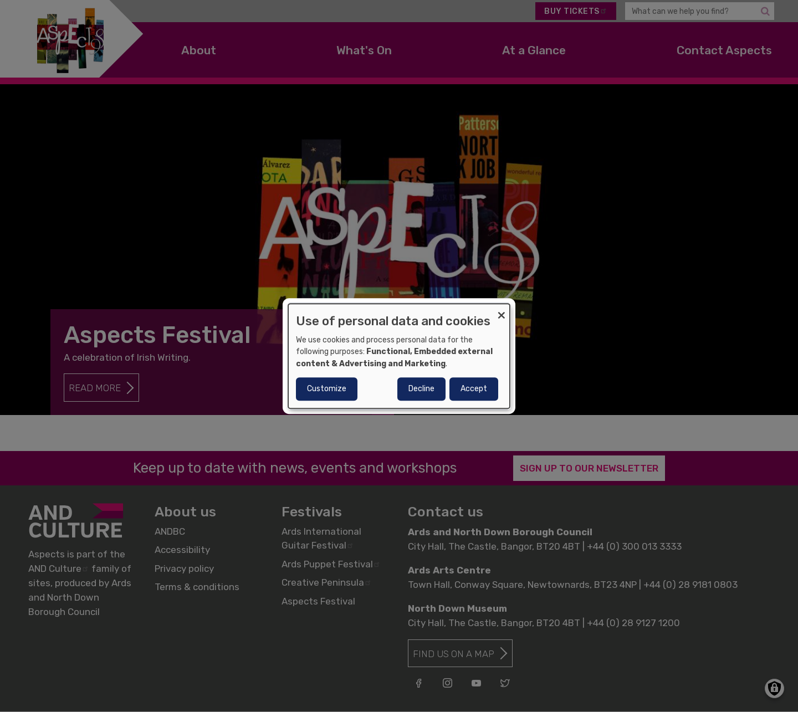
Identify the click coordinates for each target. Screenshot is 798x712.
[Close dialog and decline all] (501, 310)
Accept (474, 388)
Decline (421, 388)
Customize (326, 388)
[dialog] (399, 356)
